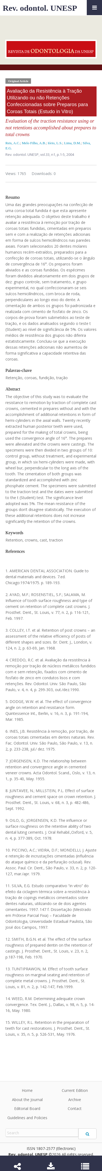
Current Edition (75, 1090)
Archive (74, 1099)
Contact (75, 1108)
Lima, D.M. (72, 143)
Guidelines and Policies (27, 1117)
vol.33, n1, (48, 154)
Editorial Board (27, 1108)
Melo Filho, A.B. (34, 143)
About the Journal (27, 1099)
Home (27, 1090)
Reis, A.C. (12, 143)
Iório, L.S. (55, 143)
